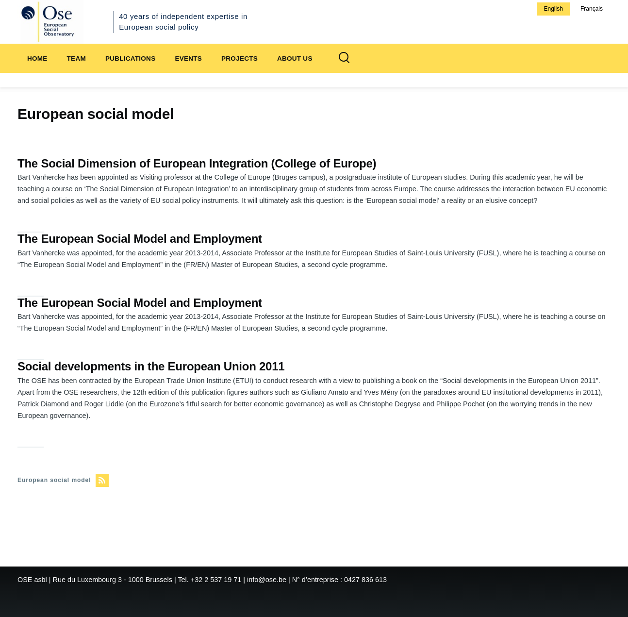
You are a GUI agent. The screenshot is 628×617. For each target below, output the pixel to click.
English (553, 8)
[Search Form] (344, 58)
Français (591, 8)
